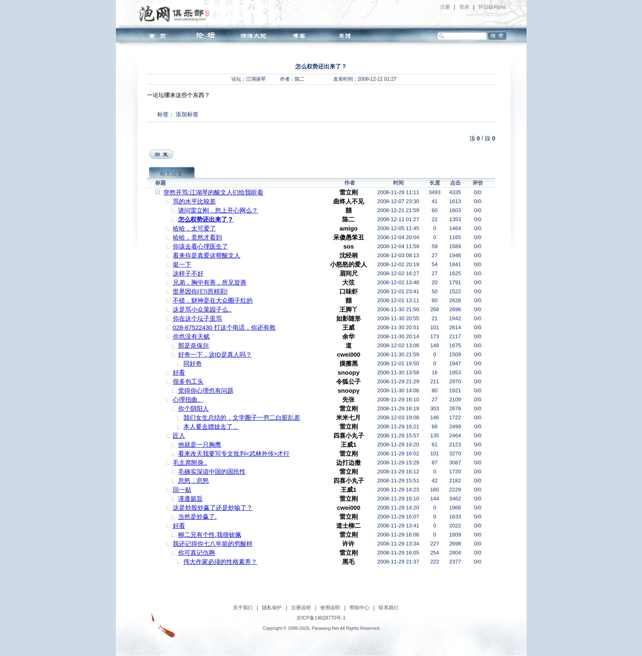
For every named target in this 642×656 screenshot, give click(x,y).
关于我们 (243, 608)
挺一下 (182, 264)
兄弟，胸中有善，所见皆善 (209, 282)
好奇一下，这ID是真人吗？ (215, 354)
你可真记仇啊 (196, 552)
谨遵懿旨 (190, 498)
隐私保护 (272, 608)
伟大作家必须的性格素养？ (220, 561)
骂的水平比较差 (194, 201)
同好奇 (192, 363)
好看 (179, 372)
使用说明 (330, 608)
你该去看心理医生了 (200, 246)
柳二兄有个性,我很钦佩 (209, 534)
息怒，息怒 (193, 480)
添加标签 (187, 114)
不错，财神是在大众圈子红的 (213, 300)
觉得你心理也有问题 (205, 390)
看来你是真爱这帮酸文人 (206, 255)
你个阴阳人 (193, 408)
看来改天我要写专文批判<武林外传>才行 (234, 453)
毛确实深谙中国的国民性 (212, 471)
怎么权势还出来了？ (205, 219)
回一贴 (182, 489)
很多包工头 (188, 381)
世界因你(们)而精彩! (200, 291)
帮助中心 (359, 608)
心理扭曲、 (188, 399)
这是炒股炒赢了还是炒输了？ (213, 507)
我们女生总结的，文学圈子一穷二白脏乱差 (241, 417)
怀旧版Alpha (492, 7)
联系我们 (388, 608)
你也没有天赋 (191, 336)
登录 (464, 7)
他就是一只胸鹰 (199, 444)
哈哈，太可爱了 (194, 228)
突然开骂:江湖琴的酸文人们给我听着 (213, 192)
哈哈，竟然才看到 (197, 237)
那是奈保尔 (193, 345)
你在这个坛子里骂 (197, 318)
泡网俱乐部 (176, 13)
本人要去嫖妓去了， (211, 426)
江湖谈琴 (256, 79)
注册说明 (301, 608)
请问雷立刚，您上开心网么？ (218, 210)
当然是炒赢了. (197, 516)
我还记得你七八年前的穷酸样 (213, 543)
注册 (445, 7)
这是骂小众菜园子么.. (202, 309)
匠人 (179, 435)
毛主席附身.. (190, 462)
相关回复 (171, 173)
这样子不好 (188, 273)
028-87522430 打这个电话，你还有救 (224, 327)
